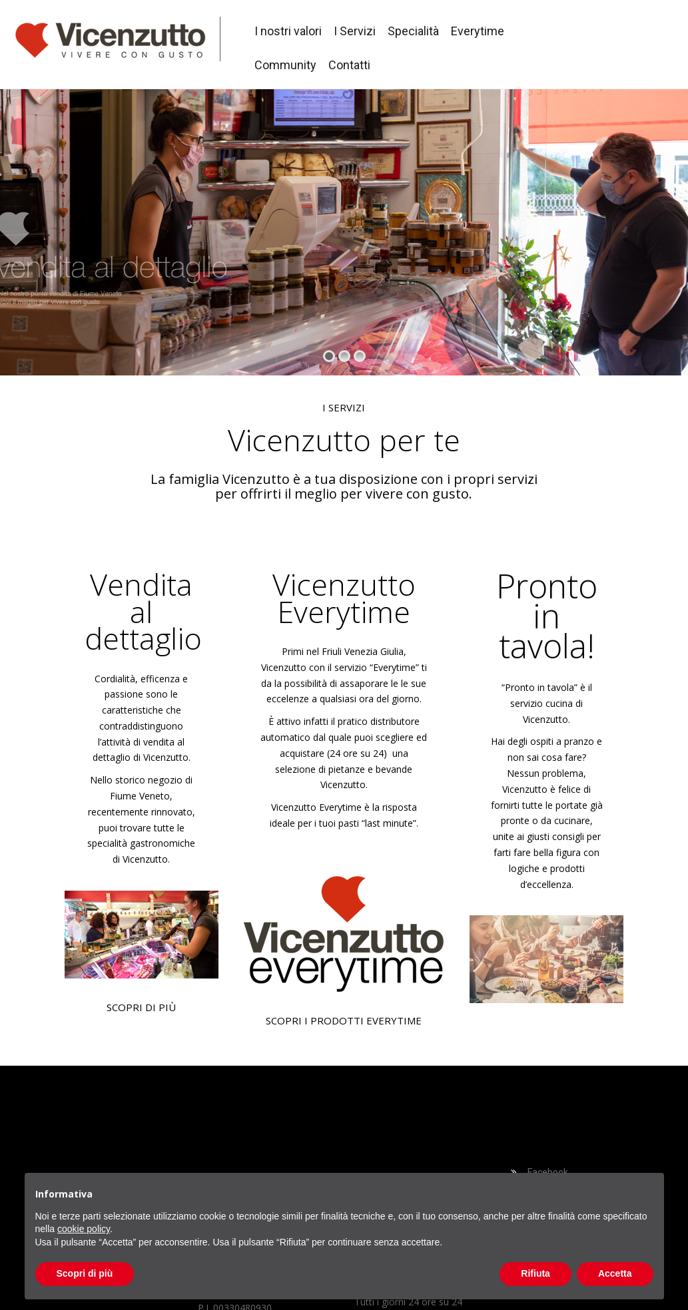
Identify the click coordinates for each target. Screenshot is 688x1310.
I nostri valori (288, 31)
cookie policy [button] (83, 1228)
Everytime (477, 31)
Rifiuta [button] (535, 1273)
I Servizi (355, 31)
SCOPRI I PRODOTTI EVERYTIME (344, 1020)
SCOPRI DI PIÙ (141, 1007)
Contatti (349, 65)
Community (285, 65)
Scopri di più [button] (85, 1273)
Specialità (413, 31)
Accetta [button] (615, 1273)
